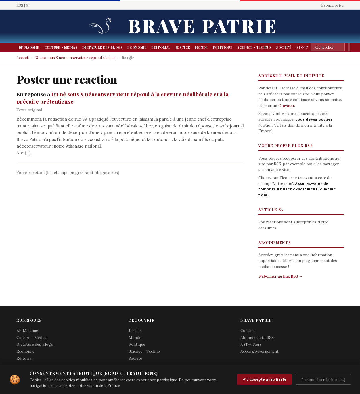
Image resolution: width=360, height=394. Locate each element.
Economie (136, 47)
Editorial (161, 47)
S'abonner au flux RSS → (280, 276)
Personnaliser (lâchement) (323, 379)
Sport (302, 47)
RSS (19, 5)
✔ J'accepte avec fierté (264, 379)
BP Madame (29, 47)
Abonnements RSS (257, 337)
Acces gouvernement (259, 351)
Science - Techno (254, 47)
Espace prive (332, 5)
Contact (247, 330)
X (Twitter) (250, 344)
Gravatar (286, 105)
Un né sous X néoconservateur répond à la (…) (75, 57)
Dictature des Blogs (102, 47)
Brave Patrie (202, 25)
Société (284, 47)
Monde (201, 47)
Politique (223, 47)
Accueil (22, 57)
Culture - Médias (60, 47)
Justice (183, 47)
